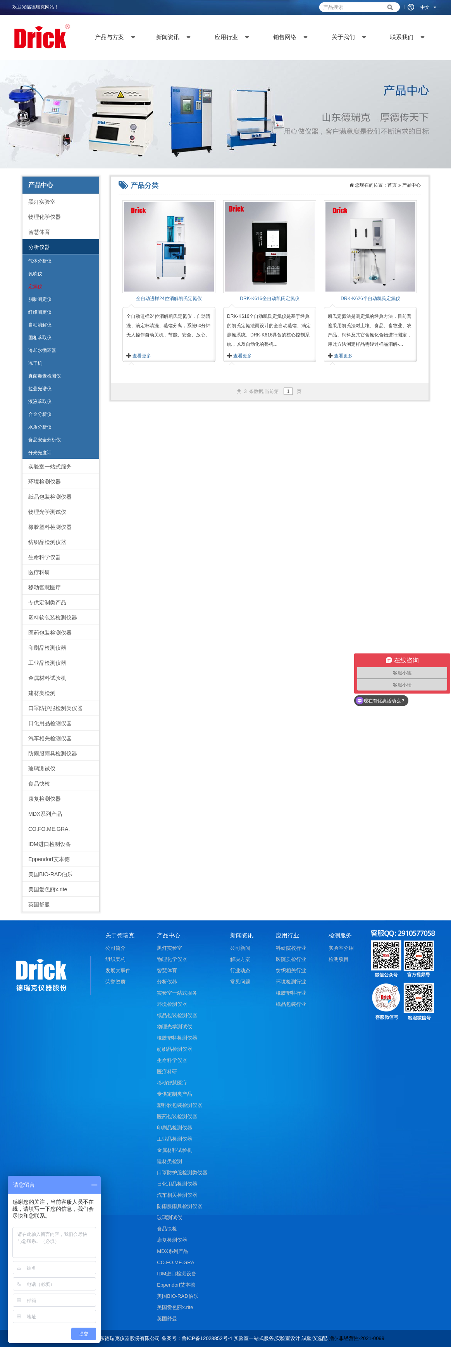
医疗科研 (39, 572)
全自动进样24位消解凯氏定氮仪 (168, 298)
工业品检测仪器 (47, 663)
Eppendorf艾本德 (49, 859)
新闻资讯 (167, 37)
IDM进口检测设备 (49, 844)
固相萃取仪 (40, 337)
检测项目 (339, 959)
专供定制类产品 (47, 602)
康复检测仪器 (44, 799)
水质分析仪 (40, 427)
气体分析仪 (40, 261)
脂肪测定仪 (40, 299)
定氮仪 (35, 286)
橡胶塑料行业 (291, 993)
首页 (392, 185)
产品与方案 (109, 37)
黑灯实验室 (41, 202)
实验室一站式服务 (50, 466)
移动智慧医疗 (44, 587)
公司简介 (115, 948)
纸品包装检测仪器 (50, 497)
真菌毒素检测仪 (44, 376)
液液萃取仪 (40, 401)
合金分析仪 (40, 414)
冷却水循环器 (42, 350)
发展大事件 (118, 970)
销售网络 (284, 37)
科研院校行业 (291, 948)
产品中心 (411, 185)
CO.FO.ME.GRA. (49, 829)
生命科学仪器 (44, 557)
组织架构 (115, 959)
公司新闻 (240, 948)
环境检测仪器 (44, 482)
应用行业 (226, 37)
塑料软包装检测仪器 (52, 617)
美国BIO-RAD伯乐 (50, 874)
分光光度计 (40, 452)
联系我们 (401, 37)
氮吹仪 (35, 273)
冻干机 (35, 363)
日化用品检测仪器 (50, 723)
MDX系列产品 (45, 814)
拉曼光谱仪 (40, 388)
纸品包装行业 (291, 1004)
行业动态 (240, 970)
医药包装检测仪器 (50, 633)
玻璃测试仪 (41, 768)
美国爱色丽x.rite (47, 889)
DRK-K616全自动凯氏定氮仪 (269, 298)
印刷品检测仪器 (47, 648)
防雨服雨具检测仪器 (52, 753)
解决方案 (240, 959)
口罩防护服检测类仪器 (55, 708)
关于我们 (343, 37)
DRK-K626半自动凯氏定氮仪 (370, 298)
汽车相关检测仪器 (50, 738)
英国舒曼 (39, 904)
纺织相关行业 (291, 970)
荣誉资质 (115, 982)
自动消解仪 (40, 325)
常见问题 (240, 982)
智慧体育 (39, 232)
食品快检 (39, 784)
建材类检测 (41, 693)
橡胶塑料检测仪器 (50, 527)
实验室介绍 (341, 948)
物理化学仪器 (44, 217)
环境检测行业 (291, 982)
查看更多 (142, 356)
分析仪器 (39, 247)
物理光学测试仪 (47, 512)
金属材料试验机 (47, 678)
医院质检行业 (291, 959)
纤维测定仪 (40, 312)
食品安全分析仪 (44, 440)
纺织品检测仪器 (47, 542)
